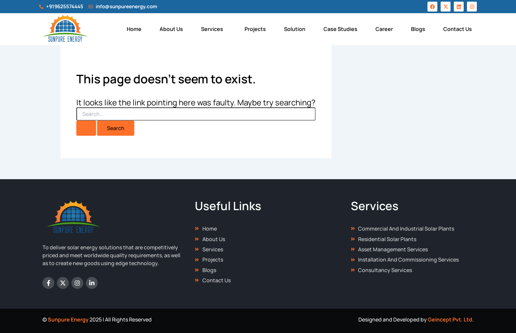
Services (212, 29)
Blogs (418, 29)
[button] (213, 29)
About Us (171, 29)
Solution (294, 29)
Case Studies (340, 29)
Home (134, 29)
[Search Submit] (86, 128)
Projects (255, 29)
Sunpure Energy (68, 319)
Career (384, 29)
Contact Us (457, 29)
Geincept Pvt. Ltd (450, 319)
